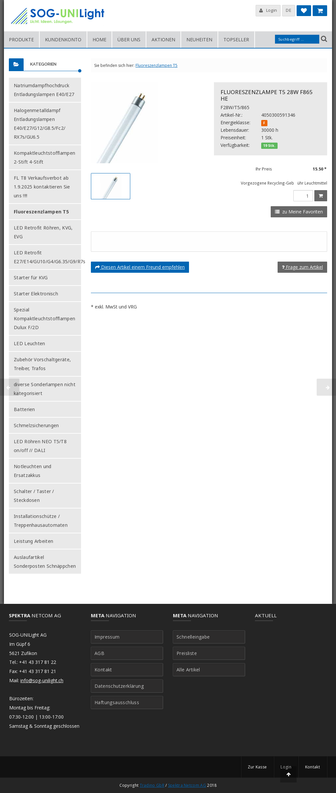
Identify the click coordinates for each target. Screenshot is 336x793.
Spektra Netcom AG (187, 785)
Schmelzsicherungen (36, 425)
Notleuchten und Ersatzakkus (33, 470)
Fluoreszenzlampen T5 (41, 211)
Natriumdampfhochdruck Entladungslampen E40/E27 (44, 89)
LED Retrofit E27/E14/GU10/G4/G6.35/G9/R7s (49, 257)
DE (288, 10)
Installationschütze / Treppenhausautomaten (41, 520)
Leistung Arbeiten (33, 541)
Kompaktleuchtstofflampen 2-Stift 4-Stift (44, 157)
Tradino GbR (152, 785)
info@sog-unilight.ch (41, 680)
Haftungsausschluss (116, 702)
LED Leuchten (29, 343)
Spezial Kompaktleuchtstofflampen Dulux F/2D (44, 318)
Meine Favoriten (304, 12)
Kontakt (103, 670)
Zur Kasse (257, 767)
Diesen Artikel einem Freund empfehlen (140, 267)
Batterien (24, 409)
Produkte (21, 39)
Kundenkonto (63, 39)
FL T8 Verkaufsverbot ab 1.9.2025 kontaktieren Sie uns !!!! (42, 187)
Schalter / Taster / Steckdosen (34, 495)
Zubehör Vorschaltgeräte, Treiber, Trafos (42, 363)
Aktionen (163, 39)
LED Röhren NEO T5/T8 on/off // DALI (40, 445)
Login (268, 10)
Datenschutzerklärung (119, 686)
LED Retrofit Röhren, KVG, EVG (43, 232)
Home (99, 39)
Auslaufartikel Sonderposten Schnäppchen (45, 561)
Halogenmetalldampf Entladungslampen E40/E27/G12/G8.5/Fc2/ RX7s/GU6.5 (39, 123)
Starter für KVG (31, 277)
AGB (99, 653)
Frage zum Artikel (302, 267)
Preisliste (187, 653)
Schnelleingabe (193, 637)
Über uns (128, 39)
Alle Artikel (188, 670)
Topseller (236, 39)
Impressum (107, 637)
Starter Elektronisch (36, 293)
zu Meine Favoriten (299, 211)
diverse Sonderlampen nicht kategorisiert (44, 388)
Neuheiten (199, 39)
